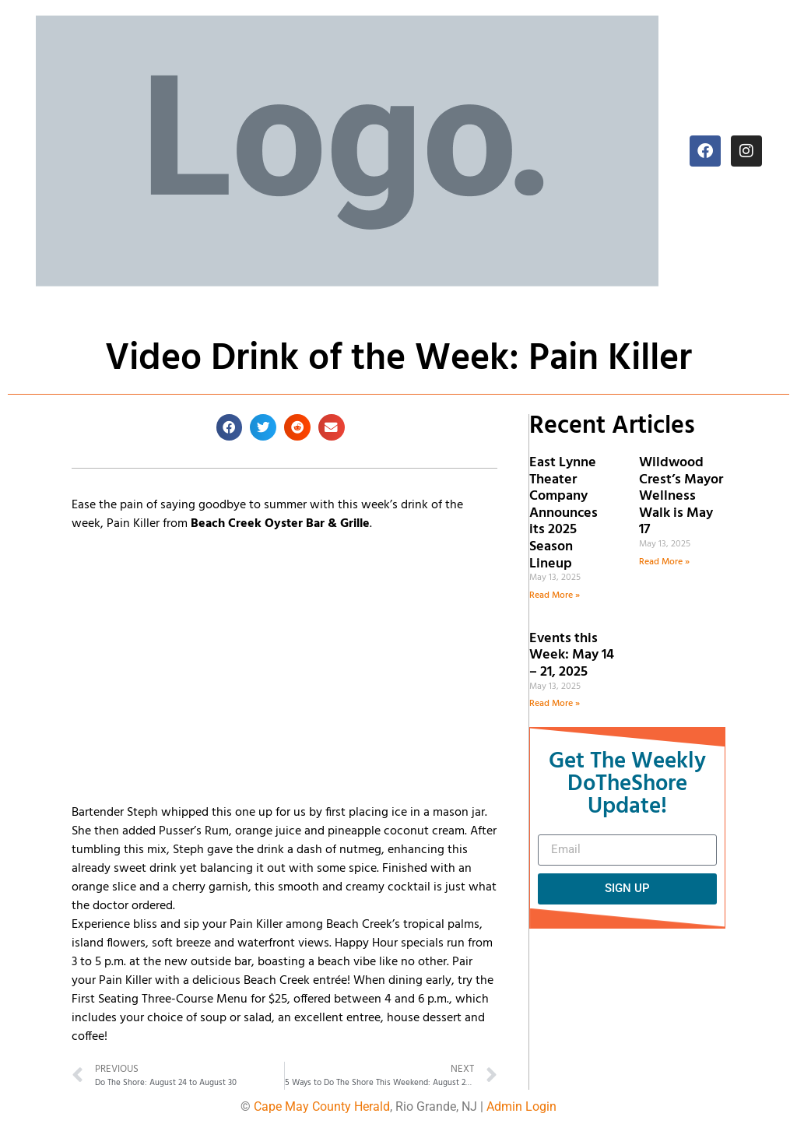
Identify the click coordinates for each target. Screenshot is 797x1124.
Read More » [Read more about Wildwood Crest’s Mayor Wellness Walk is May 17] (664, 562)
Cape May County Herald (322, 1106)
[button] (229, 427)
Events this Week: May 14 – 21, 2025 (571, 655)
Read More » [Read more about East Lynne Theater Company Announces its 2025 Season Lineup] (554, 595)
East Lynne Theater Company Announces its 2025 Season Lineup (563, 513)
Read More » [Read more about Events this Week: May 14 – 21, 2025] (554, 703)
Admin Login (521, 1106)
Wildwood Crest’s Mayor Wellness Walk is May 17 (681, 496)
